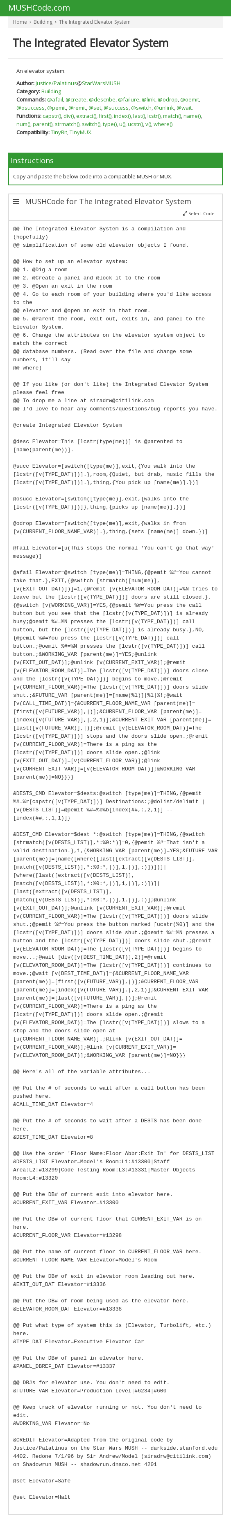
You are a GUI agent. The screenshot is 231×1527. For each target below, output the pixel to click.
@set (94, 107)
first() (105, 115)
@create (76, 99)
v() (148, 124)
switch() (91, 124)
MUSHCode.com (39, 8)
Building (43, 21)
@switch (141, 107)
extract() (86, 115)
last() (139, 115)
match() (172, 115)
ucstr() (135, 124)
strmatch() (67, 124)
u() (122, 124)
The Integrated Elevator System (95, 21)
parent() (42, 124)
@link (148, 99)
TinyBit (59, 132)
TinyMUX (80, 132)
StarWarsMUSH (101, 83)
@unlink (164, 107)
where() (163, 124)
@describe (102, 99)
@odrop (168, 99)
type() (110, 124)
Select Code (199, 213)
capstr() (52, 115)
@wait (184, 107)
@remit (77, 107)
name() (192, 115)
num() (23, 124)
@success (116, 107)
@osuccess (30, 107)
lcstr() (154, 115)
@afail (55, 99)
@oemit (189, 99)
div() (68, 115)
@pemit (56, 107)
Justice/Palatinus (56, 83)
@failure (128, 99)
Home (20, 21)
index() (122, 115)
